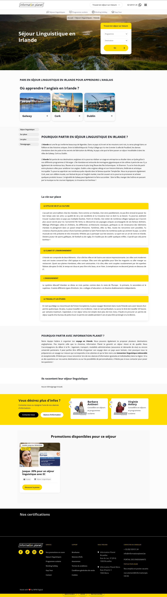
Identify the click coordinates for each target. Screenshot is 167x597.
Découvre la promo (32, 486)
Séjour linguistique (27, 129)
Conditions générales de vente (83, 569)
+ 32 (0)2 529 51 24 (131, 548)
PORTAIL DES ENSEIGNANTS (135, 558)
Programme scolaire (53, 560)
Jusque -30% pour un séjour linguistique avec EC (38, 472)
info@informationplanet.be (134, 553)
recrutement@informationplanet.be (136, 573)
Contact (49, 574)
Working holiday (52, 565)
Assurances (76, 560)
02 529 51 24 (132, 5)
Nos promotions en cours (55, 551)
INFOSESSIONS (96, 594)
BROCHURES (70, 594)
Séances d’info (77, 556)
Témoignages (25, 143)
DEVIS (82, 594)
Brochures (75, 551)
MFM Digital (38, 589)
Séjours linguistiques (83, 18)
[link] (24, 554)
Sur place (23, 133)
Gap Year (49, 569)
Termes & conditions (79, 565)
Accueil (70, 18)
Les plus (23, 138)
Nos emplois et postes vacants (136, 568)
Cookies (75, 574)
